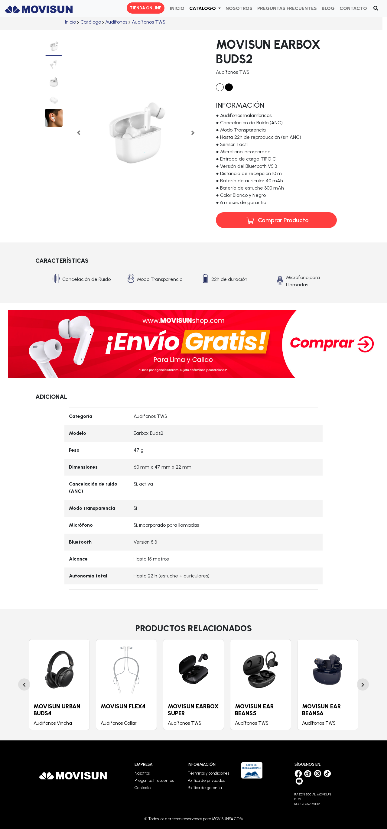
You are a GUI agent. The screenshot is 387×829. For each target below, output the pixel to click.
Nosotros (142, 773)
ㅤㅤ (70, 22)
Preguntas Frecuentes (154, 780)
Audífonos (116, 22)
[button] (205, 8)
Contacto (143, 787)
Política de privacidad (207, 780)
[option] (59, 684)
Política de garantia (205, 787)
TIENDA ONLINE (145, 8)
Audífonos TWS (148, 22)
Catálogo (90, 22)
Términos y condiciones (208, 773)
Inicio (70, 22)
